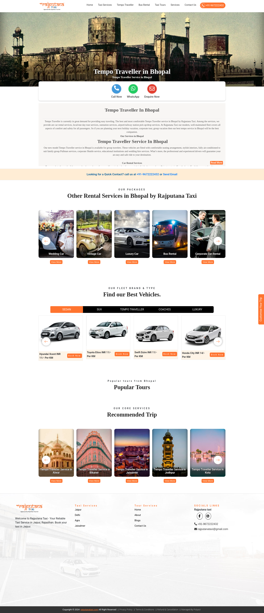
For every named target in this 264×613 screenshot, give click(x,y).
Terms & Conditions (145, 609)
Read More (216, 162)
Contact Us (190, 5)
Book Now (74, 356)
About (138, 515)
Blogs (137, 520)
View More (56, 262)
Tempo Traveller (125, 5)
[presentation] (46, 241)
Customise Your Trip (260, 309)
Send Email (170, 174)
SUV (99, 309)
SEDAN (66, 309)
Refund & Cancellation (167, 609)
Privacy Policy (125, 609)
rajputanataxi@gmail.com (211, 529)
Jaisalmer (80, 525)
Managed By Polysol (191, 609)
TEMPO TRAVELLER (132, 309)
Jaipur (78, 509)
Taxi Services (105, 5)
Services (175, 5)
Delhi (77, 515)
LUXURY (197, 309)
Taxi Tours (160, 5)
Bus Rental (144, 5)
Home (90, 5)
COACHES (165, 309)
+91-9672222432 (212, 5)
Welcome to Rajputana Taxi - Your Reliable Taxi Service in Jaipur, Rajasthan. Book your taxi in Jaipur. (41, 522)
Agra (77, 520)
